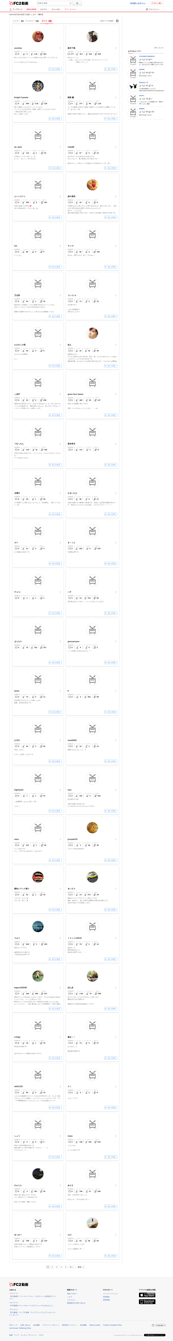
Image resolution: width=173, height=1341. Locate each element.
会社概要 (36, 1325)
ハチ (69, 592)
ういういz (72, 295)
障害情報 (106, 1300)
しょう (17, 1136)
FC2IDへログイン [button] (138, 3)
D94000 (142, 69)
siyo (69, 790)
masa (70, 1136)
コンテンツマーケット (29, 1335)
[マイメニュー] (153, 9)
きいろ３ (71, 889)
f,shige (17, 1037)
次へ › (72, 1267)
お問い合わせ (25, 1325)
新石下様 (71, 48)
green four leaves (75, 394)
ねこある (18, 147)
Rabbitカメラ (143, 82)
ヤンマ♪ (71, 246)
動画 (11, 1335)
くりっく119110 (75, 938)
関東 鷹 (71, 97)
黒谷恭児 (71, 444)
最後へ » (81, 1267)
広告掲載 (83, 1325)
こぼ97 (17, 394)
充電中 (17, 493)
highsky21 (18, 790)
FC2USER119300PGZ (147, 56)
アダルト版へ (157, 3)
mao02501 (72, 740)
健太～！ (71, 1037)
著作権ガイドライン (69, 1325)
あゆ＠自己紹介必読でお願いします (22, 14)
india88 (71, 147)
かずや (17, 740)
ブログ (41, 1335)
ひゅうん (18, 1185)
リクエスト (71, 1300)
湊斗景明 (71, 196)
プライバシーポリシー (51, 1325)
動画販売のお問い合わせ (76, 1303)
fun (15, 246)
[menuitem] (45, 9)
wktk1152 (18, 1086)
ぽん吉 (70, 988)
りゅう (17, 938)
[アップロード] (15, 9)
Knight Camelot (21, 97)
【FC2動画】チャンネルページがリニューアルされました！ (31, 1305)
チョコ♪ (17, 592)
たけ (69, 1235)
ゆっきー (18, 1235)
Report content (94, 1325)
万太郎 (17, 295)
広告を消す (161, 47)
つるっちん (19, 444)
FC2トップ (13, 1325)
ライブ (16, 1335)
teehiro (141, 95)
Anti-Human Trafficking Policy (20, 1328)
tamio (16, 691)
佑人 (69, 345)
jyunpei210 (72, 839)
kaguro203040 (20, 988)
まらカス (18, 641)
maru (16, 839)
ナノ (69, 1086)
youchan (18, 48)
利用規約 (106, 1297)
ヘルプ (69, 1297)
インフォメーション (110, 1294)
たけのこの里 (20, 345)
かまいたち (72, 493)
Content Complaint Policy (112, 1325)
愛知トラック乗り (21, 889)
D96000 (142, 109)
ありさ (70, 1185)
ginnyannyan (73, 641)
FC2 (15, 3)
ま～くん (71, 543)
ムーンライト (20, 196)
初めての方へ (72, 1294)
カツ (16, 543)
